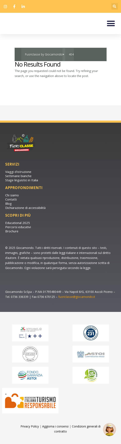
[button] (114, 6)
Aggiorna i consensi (55, 434)
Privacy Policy (29, 434)
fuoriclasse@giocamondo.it (76, 304)
